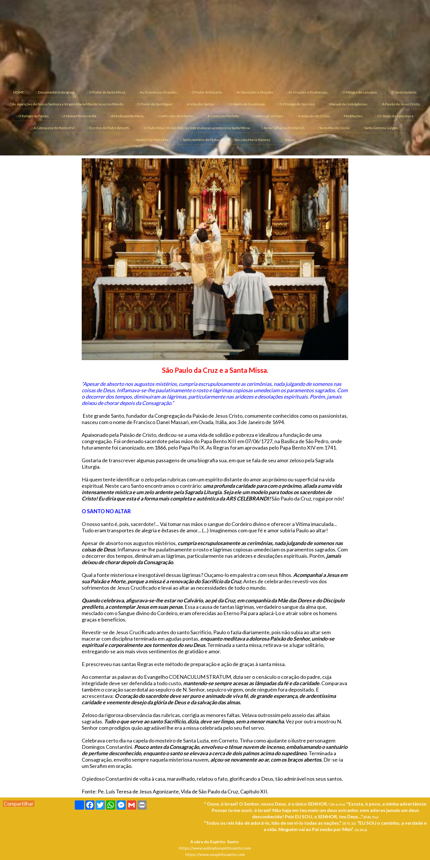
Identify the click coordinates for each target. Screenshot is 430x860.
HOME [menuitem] (18, 92)
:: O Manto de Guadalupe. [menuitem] (246, 104)
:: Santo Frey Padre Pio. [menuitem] (151, 139)
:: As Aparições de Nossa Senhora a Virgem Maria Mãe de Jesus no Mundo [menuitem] (66, 104)
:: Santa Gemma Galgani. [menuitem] (380, 128)
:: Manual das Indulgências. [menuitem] (347, 104)
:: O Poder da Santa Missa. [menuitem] (106, 92)
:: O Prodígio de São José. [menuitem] (296, 104)
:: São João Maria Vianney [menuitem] (251, 139)
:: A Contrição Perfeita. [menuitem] (222, 116)
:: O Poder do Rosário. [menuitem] (206, 92)
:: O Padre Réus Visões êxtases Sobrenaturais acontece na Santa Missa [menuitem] (196, 128)
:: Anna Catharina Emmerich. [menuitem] (283, 128)
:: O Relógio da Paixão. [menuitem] (32, 116)
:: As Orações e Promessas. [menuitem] (307, 92)
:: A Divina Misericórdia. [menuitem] (79, 116)
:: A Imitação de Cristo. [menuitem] (313, 116)
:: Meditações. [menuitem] (352, 116)
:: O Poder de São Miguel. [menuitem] (154, 104)
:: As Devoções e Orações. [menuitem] (254, 92)
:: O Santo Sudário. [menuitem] (403, 92)
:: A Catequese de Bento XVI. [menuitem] (53, 128)
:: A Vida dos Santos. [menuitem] (200, 104)
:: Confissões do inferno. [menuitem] (175, 116)
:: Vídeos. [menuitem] (289, 139)
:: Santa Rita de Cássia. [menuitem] (333, 128)
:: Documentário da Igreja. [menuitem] (55, 92)
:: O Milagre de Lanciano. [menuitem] (359, 92)
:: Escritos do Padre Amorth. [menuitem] (108, 128)
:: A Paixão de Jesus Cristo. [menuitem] (400, 104)
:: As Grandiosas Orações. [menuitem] (158, 92)
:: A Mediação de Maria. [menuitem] (126, 116)
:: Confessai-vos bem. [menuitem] (267, 116)
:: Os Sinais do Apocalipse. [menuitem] (394, 116)
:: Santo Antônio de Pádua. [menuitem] (200, 139)
